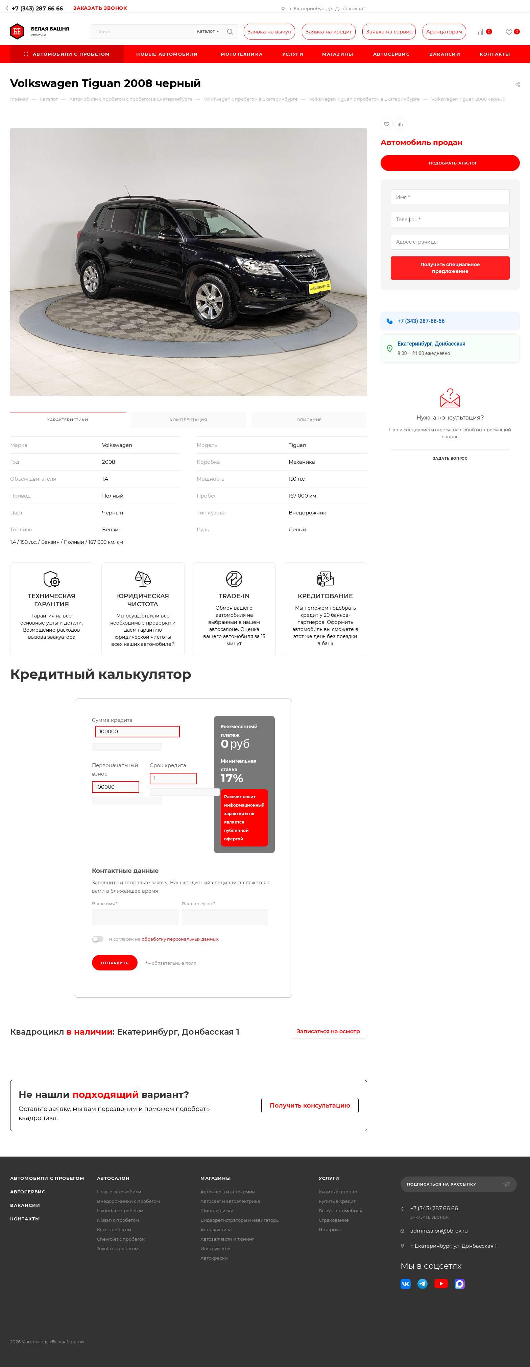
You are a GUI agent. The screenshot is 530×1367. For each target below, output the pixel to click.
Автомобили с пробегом (47, 1178)
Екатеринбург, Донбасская (432, 343)
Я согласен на (164, 939)
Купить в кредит (337, 1201)
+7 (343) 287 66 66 (37, 8)
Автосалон (113, 1178)
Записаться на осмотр (328, 1031)
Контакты (25, 1218)
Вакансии (25, 1205)
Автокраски (214, 1258)
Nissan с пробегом (118, 1220)
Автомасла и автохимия (227, 1191)
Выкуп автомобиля (340, 1210)
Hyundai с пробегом (120, 1210)
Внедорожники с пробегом (128, 1201)
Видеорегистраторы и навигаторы (240, 1220)
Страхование (334, 1220)
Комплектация (188, 419)
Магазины (215, 1178)
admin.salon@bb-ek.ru (439, 1230)
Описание (309, 419)
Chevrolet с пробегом (121, 1239)
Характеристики (67, 419)
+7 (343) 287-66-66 (421, 321)
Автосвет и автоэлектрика (230, 1201)
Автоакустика (216, 1229)
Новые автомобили (119, 1191)
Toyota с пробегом (117, 1248)
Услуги (329, 1178)
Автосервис (27, 1191)
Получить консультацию (310, 1105)
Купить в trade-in (338, 1191)
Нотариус (330, 1229)
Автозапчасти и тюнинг (227, 1239)
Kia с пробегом (114, 1229)
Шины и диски (217, 1210)
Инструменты (216, 1248)
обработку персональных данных (180, 939)
